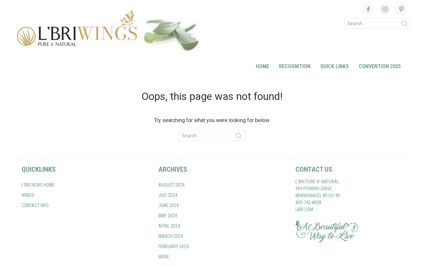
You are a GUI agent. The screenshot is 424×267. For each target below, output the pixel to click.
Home (262, 66)
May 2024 (167, 215)
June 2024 (168, 205)
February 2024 (173, 246)
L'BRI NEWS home (38, 185)
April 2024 (169, 226)
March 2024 (170, 236)
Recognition (294, 66)
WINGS (28, 195)
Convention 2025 (380, 66)
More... (165, 256)
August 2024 (171, 185)
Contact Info (35, 205)
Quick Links (334, 66)
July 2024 (167, 195)
